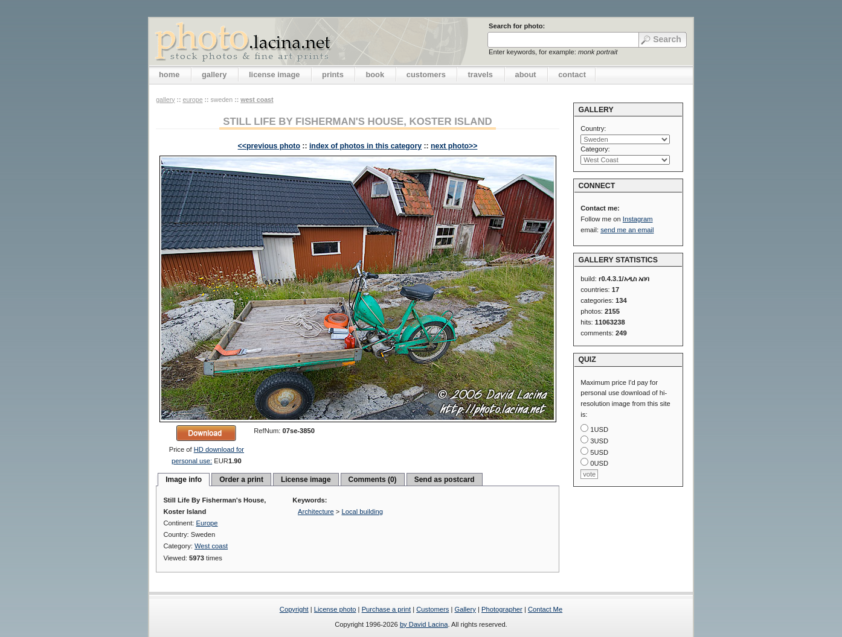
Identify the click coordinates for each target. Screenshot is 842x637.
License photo (335, 609)
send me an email (627, 229)
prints (333, 74)
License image (306, 479)
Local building (362, 511)
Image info (184, 479)
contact (572, 74)
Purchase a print (386, 609)
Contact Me (545, 609)
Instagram (638, 219)
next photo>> (454, 146)
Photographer (501, 609)
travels (480, 74)
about (525, 74)
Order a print (241, 479)
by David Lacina (424, 624)
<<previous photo (269, 146)
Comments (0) (373, 479)
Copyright (294, 609)
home (169, 74)
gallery (214, 74)
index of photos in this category (365, 146)
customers (426, 74)
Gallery (464, 609)
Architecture (316, 511)
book (374, 74)
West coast (256, 99)
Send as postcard (444, 479)
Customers (432, 609)
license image (274, 74)
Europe (192, 99)
